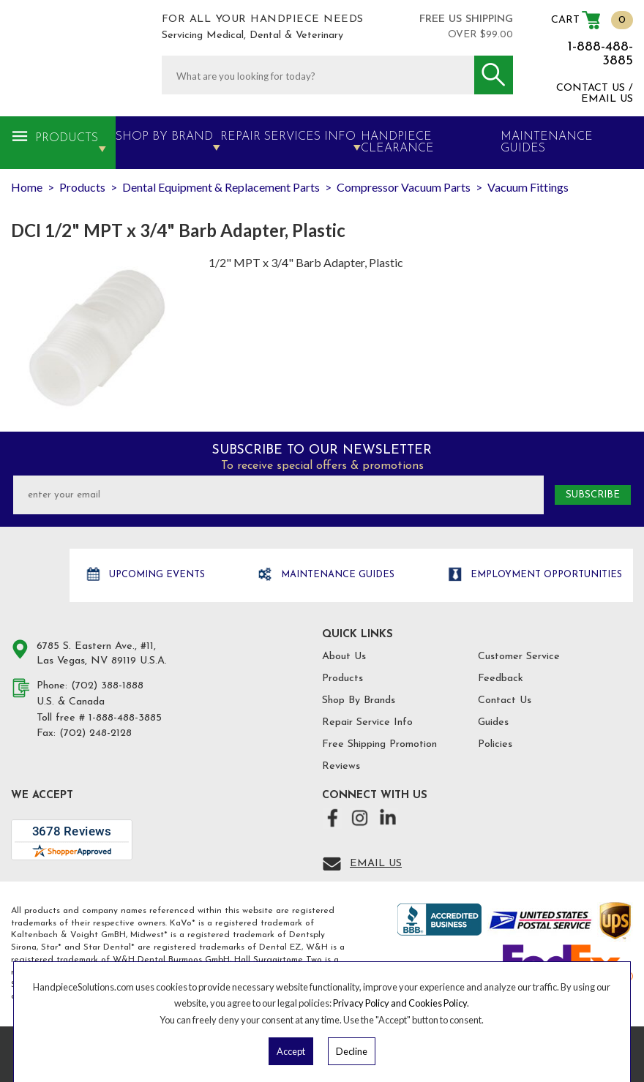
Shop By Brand (164, 137)
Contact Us (504, 700)
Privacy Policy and (370, 1003)
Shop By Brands (358, 700)
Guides (493, 722)
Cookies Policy (437, 1003)
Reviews (341, 766)
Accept (291, 1051)
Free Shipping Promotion (379, 744)
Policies (495, 744)
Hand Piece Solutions (38, 576)
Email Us (376, 863)
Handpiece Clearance (397, 142)
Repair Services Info (288, 137)
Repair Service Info (367, 722)
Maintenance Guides (336, 574)
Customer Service (519, 656)
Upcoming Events (155, 574)
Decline (351, 1051)
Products (66, 138)
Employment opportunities (545, 574)
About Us (344, 656)
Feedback (500, 678)
